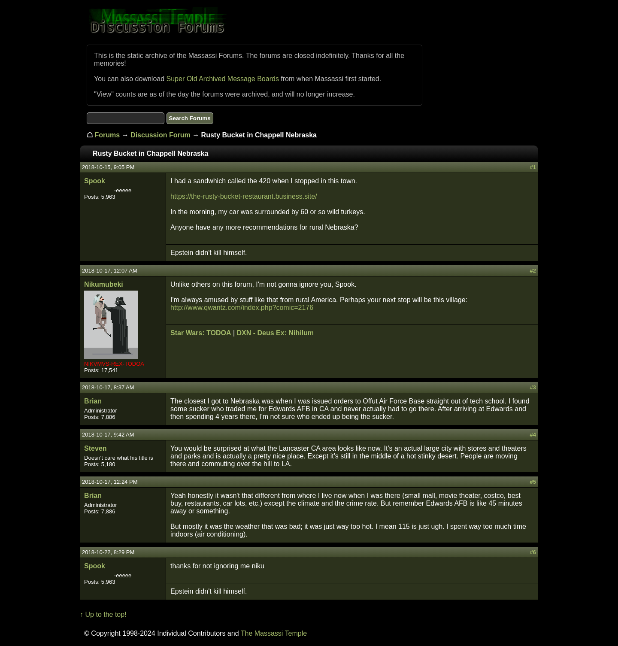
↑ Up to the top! (103, 614)
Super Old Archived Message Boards (223, 78)
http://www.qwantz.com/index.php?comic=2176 (241, 307)
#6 (533, 552)
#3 (533, 387)
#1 (533, 167)
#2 (533, 270)
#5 (533, 482)
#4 (533, 434)
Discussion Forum (160, 135)
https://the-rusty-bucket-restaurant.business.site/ (243, 196)
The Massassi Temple (274, 633)
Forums (107, 135)
